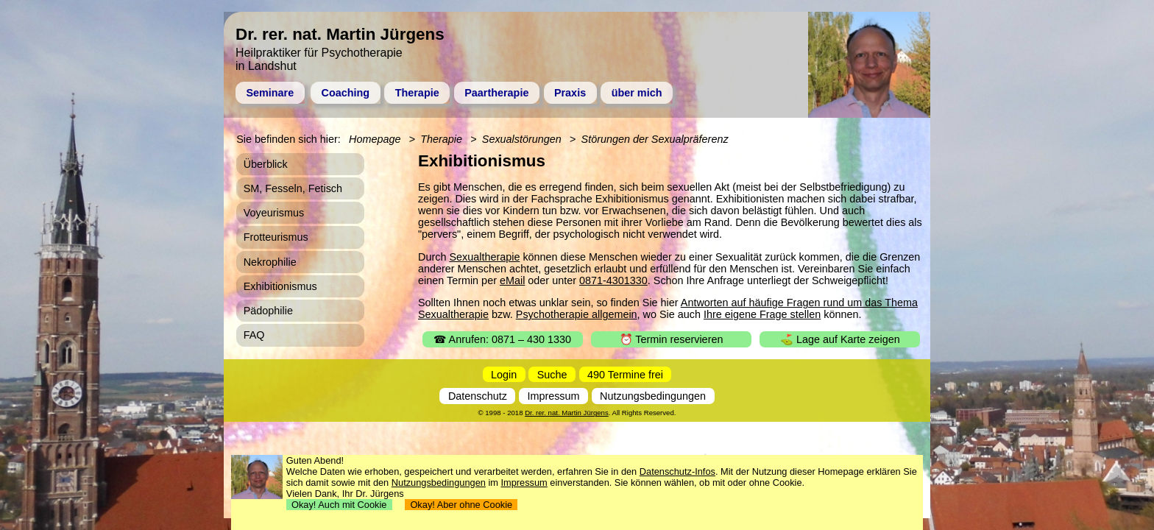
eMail (512, 280)
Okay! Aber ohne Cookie (461, 504)
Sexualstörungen (522, 139)
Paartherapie (496, 93)
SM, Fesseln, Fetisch (293, 188)
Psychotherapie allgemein (576, 314)
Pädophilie (268, 311)
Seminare (270, 93)
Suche (552, 374)
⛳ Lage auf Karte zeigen (840, 339)
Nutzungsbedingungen (653, 396)
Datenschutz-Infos (677, 471)
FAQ (254, 335)
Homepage (374, 139)
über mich (637, 93)
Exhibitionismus (280, 286)
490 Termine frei (625, 374)
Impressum (553, 396)
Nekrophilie (270, 262)
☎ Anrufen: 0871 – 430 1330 (502, 339)
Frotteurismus (276, 237)
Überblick (266, 164)
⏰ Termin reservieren (671, 339)
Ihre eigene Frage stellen (762, 314)
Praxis (570, 93)
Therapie (417, 93)
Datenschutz (477, 396)
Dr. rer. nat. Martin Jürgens (567, 413)
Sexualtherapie (484, 257)
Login (504, 374)
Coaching (346, 93)
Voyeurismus (274, 213)
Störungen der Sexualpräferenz (655, 139)
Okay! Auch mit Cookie (339, 504)
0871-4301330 (613, 280)
